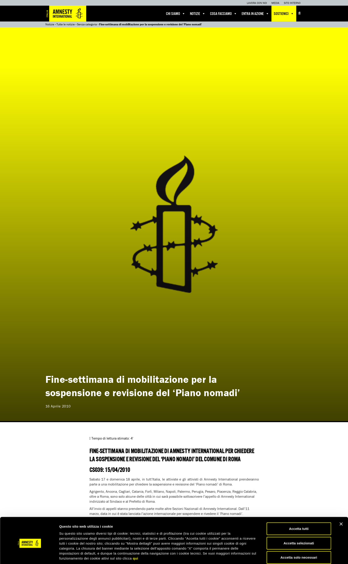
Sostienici (284, 13)
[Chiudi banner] (341, 506)
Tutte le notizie (65, 24)
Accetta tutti (299, 511)
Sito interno (292, 3)
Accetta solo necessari (298, 540)
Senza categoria (87, 24)
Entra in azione (255, 13)
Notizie (198, 13)
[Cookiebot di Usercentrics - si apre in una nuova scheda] (29, 555)
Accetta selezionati (298, 526)
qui (135, 541)
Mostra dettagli (237, 555)
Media (275, 3)
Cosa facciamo (223, 13)
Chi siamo (175, 13)
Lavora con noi (257, 3)
